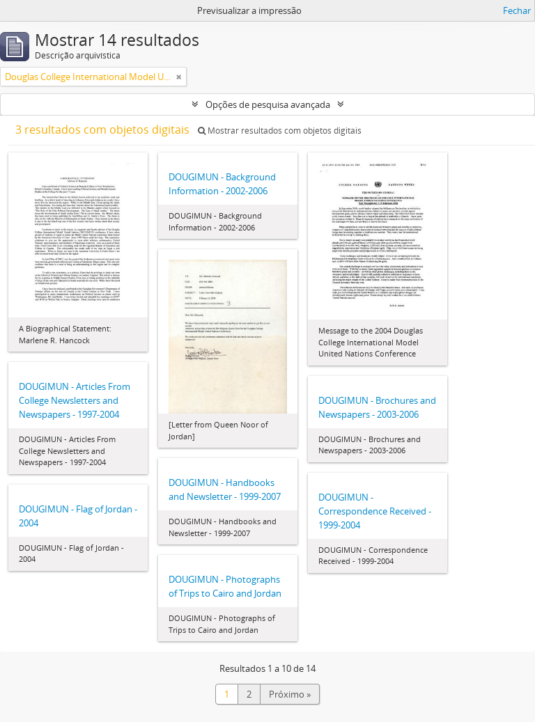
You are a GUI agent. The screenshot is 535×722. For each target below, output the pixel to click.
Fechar (517, 10)
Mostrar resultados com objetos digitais (280, 130)
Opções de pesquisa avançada (268, 104)
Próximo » (290, 694)
